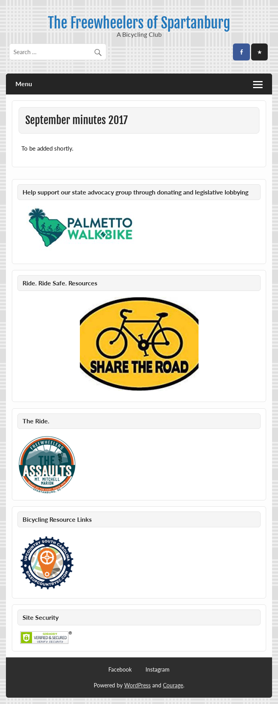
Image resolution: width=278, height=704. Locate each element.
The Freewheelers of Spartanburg (139, 23)
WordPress (137, 685)
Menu (23, 83)
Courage (173, 685)
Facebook (120, 669)
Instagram (158, 669)
